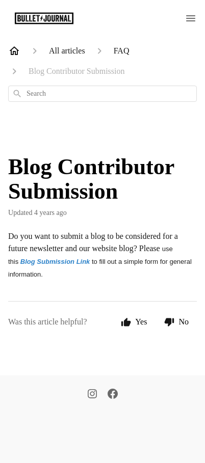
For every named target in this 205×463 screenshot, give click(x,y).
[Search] (17, 94)
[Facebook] (113, 395)
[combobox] (102, 94)
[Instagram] (92, 395)
